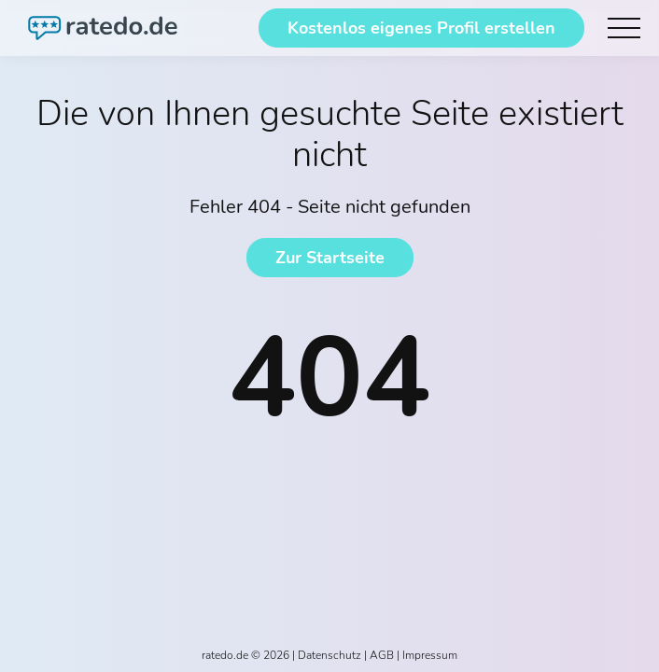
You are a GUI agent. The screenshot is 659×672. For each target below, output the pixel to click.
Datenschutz (329, 655)
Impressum (429, 655)
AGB (382, 655)
